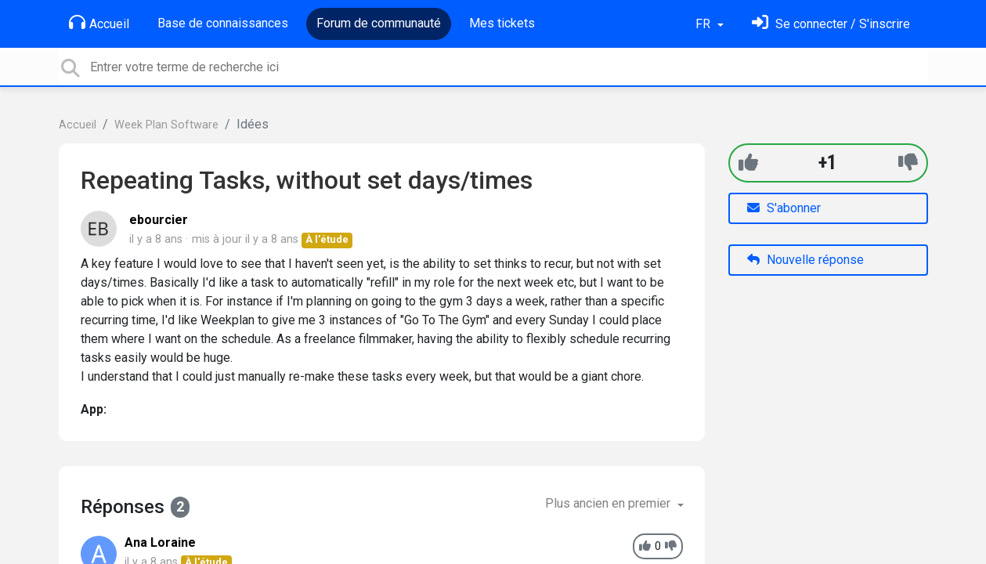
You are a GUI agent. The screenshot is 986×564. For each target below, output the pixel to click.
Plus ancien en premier (609, 503)
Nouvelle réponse (805, 259)
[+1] (748, 162)
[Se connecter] (831, 24)
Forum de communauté (378, 23)
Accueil (99, 22)
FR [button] (704, 23)
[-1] (908, 162)
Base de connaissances (222, 23)
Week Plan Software (166, 125)
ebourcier (158, 219)
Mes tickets (502, 23)
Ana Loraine (160, 542)
